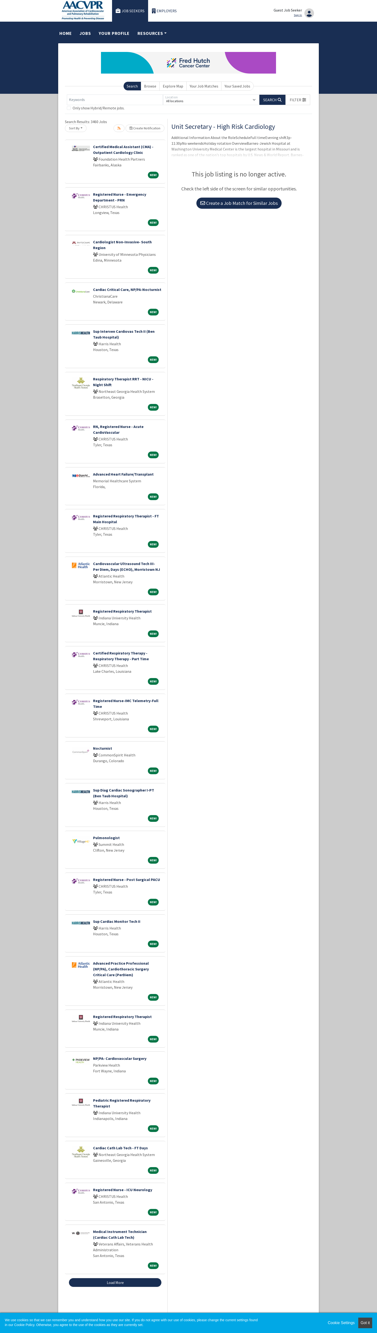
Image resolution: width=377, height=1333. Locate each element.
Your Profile (114, 33)
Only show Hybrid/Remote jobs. (99, 108)
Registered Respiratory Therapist (122, 611)
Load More (115, 1282)
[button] (298, 99)
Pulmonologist (106, 837)
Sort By (74, 128)
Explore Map (173, 86)
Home (65, 33)
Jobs (85, 33)
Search (132, 86)
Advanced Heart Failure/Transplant (123, 474)
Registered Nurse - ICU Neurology (122, 1189)
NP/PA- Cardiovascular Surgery (119, 1058)
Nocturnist (102, 748)
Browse (150, 86)
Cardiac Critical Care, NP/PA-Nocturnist (127, 289)
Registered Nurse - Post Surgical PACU (126, 879)
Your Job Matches (204, 86)
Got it (365, 1323)
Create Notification (145, 128)
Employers (164, 11)
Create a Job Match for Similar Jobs (239, 203)
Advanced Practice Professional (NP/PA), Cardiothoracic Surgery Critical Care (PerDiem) (121, 969)
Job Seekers (130, 11)
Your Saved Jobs (237, 86)
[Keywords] (115, 99)
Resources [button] (150, 33)
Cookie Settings (341, 1323)
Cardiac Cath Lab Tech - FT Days (120, 1147)
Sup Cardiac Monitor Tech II (116, 921)
